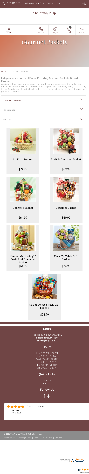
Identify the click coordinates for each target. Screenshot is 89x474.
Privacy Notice (24, 438)
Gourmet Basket (22, 207)
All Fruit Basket (23, 159)
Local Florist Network (43, 438)
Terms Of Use (9, 438)
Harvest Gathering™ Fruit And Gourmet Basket (23, 259)
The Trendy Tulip (44, 13)
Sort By (7, 119)
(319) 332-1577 (13, 3)
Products (11, 71)
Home (3, 71)
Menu (9, 31)
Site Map (58, 438)
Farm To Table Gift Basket (66, 258)
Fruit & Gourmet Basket (66, 159)
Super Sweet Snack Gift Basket (44, 306)
